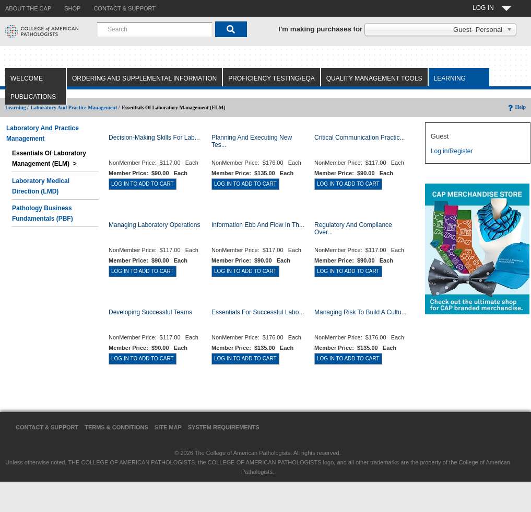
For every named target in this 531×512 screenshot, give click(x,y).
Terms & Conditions (116, 427)
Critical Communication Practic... (359, 137)
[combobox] (155, 29)
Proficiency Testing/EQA (271, 78)
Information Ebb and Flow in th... (257, 225)
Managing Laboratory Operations (154, 225)
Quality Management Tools (374, 78)
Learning (450, 78)
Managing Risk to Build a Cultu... (360, 312)
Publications (33, 96)
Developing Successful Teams (150, 312)
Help (516, 107)
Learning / (17, 107)
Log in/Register (452, 151)
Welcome (26, 78)
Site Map (168, 427)
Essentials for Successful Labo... (257, 312)
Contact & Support (47, 427)
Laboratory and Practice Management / (75, 107)
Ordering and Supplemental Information (144, 78)
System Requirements (223, 427)
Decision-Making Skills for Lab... (154, 137)
